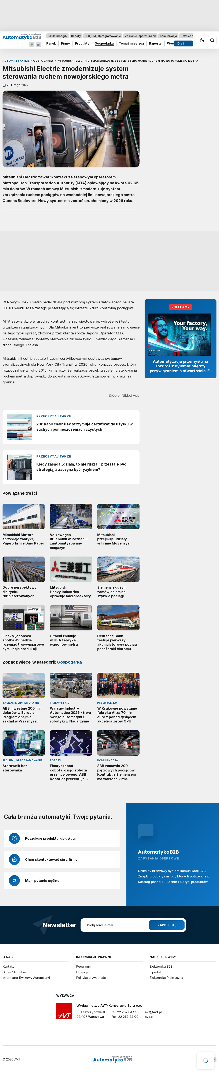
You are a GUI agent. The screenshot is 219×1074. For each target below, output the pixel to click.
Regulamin (83, 966)
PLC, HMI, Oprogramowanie (103, 36)
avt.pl (149, 1017)
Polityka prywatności (91, 978)
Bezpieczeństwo (192, 36)
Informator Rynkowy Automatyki (26, 978)
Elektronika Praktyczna (166, 978)
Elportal (155, 972)
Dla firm (183, 43)
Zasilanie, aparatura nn (140, 36)
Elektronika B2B (161, 966)
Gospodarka (104, 43)
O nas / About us (15, 972)
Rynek (51, 43)
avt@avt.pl (153, 1012)
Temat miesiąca (131, 43)
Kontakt (8, 966)
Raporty (155, 43)
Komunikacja (168, 36)
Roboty (76, 36)
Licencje (82, 972)
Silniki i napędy (57, 36)
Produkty (82, 43)
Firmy (65, 43)
